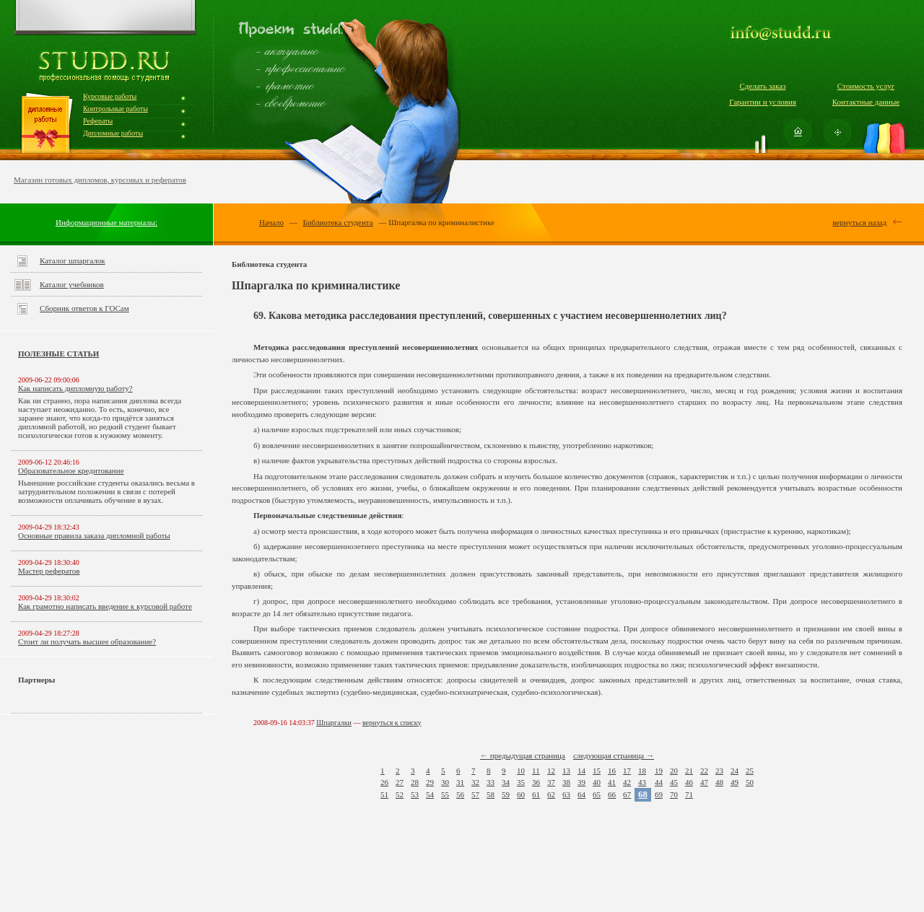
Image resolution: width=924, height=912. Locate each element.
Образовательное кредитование (71, 470)
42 (627, 782)
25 (750, 770)
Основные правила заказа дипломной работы (94, 535)
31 (460, 782)
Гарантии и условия (762, 101)
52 (400, 794)
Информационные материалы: (106, 222)
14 (581, 770)
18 (642, 770)
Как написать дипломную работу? (75, 388)
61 (536, 794)
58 (490, 794)
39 (581, 782)
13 (566, 770)
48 (719, 782)
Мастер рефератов (48, 570)
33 (490, 782)
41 (612, 782)
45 (674, 782)
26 (384, 782)
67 (627, 794)
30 (445, 782)
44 (659, 782)
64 (581, 794)
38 (566, 782)
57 (475, 794)
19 (659, 770)
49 (734, 782)
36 (536, 782)
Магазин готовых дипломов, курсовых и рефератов (100, 179)
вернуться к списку (392, 723)
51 (384, 794)
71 (689, 794)
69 (659, 794)
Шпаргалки (334, 723)
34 (506, 782)
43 (642, 782)
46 (689, 782)
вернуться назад (859, 222)
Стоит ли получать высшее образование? (87, 641)
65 (597, 794)
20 (674, 770)
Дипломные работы (113, 133)
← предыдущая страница (522, 755)
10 (521, 770)
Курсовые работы (109, 96)
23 (719, 770)
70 (674, 794)
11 (536, 770)
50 (750, 782)
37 (551, 782)
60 (521, 794)
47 (704, 782)
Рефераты (98, 121)
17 (627, 770)
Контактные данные (865, 101)
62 (551, 794)
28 (415, 782)
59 (506, 794)
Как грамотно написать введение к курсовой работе (105, 606)
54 (430, 794)
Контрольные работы (115, 109)
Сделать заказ (762, 86)
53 (415, 794)
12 (551, 770)
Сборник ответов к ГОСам (84, 308)
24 (734, 770)
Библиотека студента (337, 222)
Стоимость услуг (865, 86)
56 (460, 794)
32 (475, 782)
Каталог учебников (72, 284)
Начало (271, 222)
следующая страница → (613, 755)
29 (430, 782)
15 (597, 770)
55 (445, 794)
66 (612, 794)
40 (597, 782)
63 (566, 794)
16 (612, 770)
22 (704, 770)
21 (689, 770)
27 (400, 782)
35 (521, 782)
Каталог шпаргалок (72, 260)
